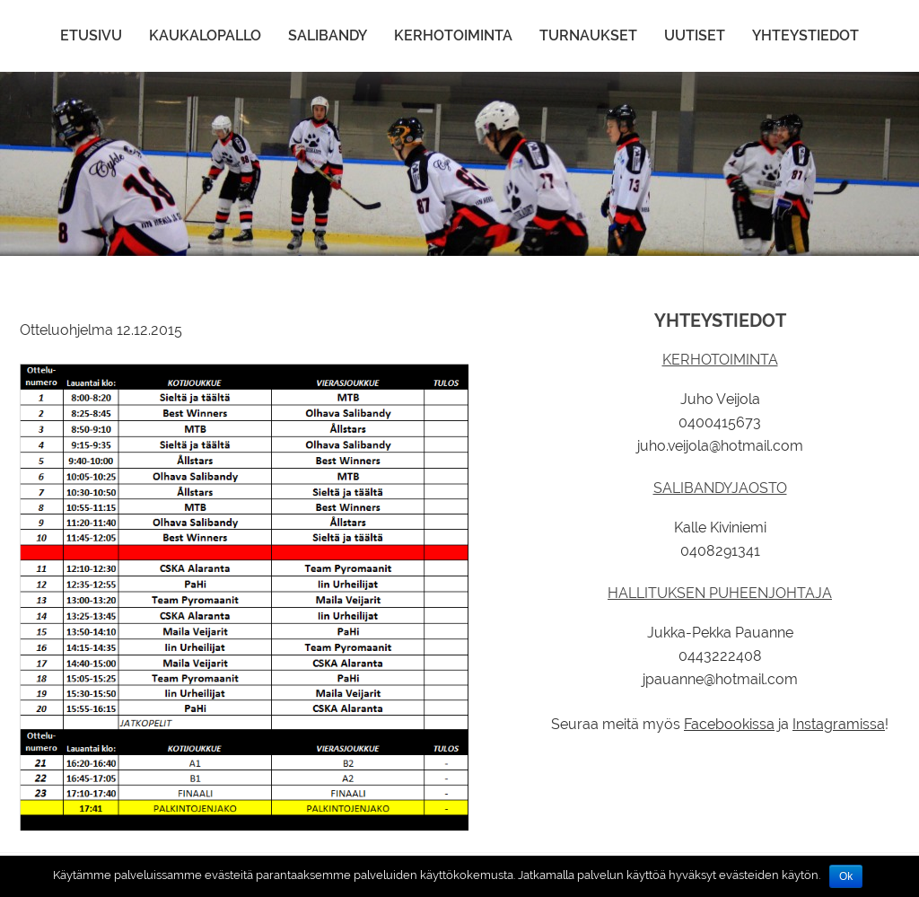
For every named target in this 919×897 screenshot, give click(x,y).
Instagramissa (838, 724)
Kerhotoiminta (453, 35)
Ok (846, 876)
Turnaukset (588, 35)
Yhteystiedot (805, 35)
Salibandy (327, 35)
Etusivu (91, 35)
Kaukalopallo (205, 35)
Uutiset (694, 35)
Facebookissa (729, 724)
